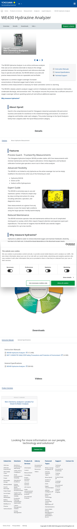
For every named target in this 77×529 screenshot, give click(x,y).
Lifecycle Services (26, 483)
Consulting (27, 475)
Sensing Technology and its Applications (48, 502)
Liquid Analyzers (46, 11)
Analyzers (37, 11)
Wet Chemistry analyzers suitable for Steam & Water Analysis (19, 403)
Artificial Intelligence (48, 491)
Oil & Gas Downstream (7, 468)
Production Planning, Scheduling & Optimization (17, 501)
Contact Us (38, 449)
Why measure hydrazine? (10, 98)
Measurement (28, 11)
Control (26, 470)
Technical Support (61, 75)
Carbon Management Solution (17, 507)
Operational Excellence (17, 481)
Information (27, 468)
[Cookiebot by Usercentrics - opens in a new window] (67, 244)
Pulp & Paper (7, 491)
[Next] (42, 60)
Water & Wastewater (7, 496)
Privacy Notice (16, 525)
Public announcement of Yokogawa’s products (28, 492)
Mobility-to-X (7, 504)
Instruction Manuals (62, 69)
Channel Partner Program (57, 490)
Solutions (17, 461)
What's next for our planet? (49, 468)
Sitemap (24, 525)
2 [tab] (39, 60)
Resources (38, 469)
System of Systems (48, 480)
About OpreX (48, 477)
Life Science (27, 487)
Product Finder (59, 477)
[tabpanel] (38, 42)
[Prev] (35, 60)
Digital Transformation (49, 487)
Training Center (57, 474)
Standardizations (50, 507)
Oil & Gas (6, 465)
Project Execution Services (27, 479)
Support (58, 461)
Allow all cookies (62, 283)
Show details (67, 277)
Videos (36, 471)
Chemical (6, 475)
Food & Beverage (6, 487)
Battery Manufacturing (8, 500)
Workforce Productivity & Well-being (17, 466)
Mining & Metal (8, 484)
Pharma (6, 506)
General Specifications (62, 72)
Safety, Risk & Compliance (17, 471)
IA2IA (46, 484)
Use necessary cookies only (38, 283)
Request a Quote (68, 26)
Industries (7, 461)
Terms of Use (6, 525)
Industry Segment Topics (47, 473)
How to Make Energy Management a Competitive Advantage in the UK (49, 513)
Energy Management (17, 511)
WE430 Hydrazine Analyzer (17, 353)
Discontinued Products (28, 497)
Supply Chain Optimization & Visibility (18, 494)
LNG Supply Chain (7, 472)
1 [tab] (37, 60)
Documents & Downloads (38, 466)
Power (5, 478)
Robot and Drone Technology (48, 495)
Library (37, 461)
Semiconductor (8, 508)
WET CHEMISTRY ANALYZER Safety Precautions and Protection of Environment (34, 355)
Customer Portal (58, 481)
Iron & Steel (7, 493)
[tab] (4, 140)
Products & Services (16, 11)
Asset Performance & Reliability (18, 476)
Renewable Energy (7, 481)
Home (6, 11)
